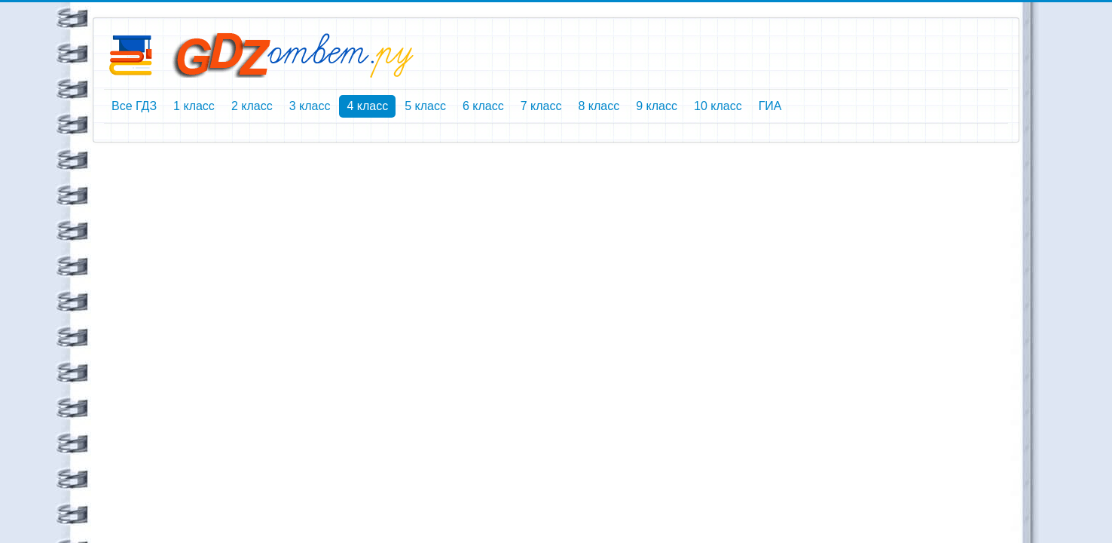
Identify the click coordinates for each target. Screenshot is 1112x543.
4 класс (367, 106)
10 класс (718, 106)
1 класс (194, 106)
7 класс (541, 106)
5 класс (425, 106)
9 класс (656, 106)
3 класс (310, 106)
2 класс (252, 106)
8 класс (598, 106)
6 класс (483, 106)
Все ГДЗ (134, 106)
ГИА (770, 106)
